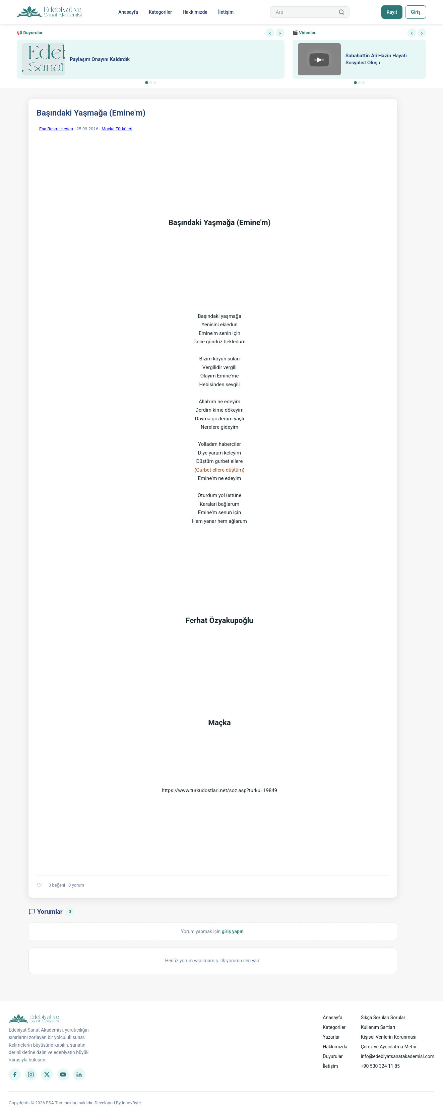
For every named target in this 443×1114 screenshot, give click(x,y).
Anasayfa (128, 12)
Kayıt (392, 12)
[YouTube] (63, 1074)
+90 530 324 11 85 (380, 1066)
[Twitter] (47, 1074)
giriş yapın (233, 931)
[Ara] (341, 12)
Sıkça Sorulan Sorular (383, 1017)
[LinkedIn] (79, 1074)
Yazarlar (331, 1037)
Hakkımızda (195, 12)
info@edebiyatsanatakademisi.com (397, 1056)
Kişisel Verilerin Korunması (389, 1037)
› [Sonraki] (280, 32)
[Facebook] (15, 1074)
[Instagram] (31, 1074)
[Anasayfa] (49, 12)
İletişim (226, 12)
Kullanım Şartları (378, 1027)
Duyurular (332, 1056)
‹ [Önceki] (270, 32)
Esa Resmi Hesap (56, 128)
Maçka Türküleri (117, 128)
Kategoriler (160, 12)
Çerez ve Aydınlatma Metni (388, 1046)
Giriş (416, 12)
